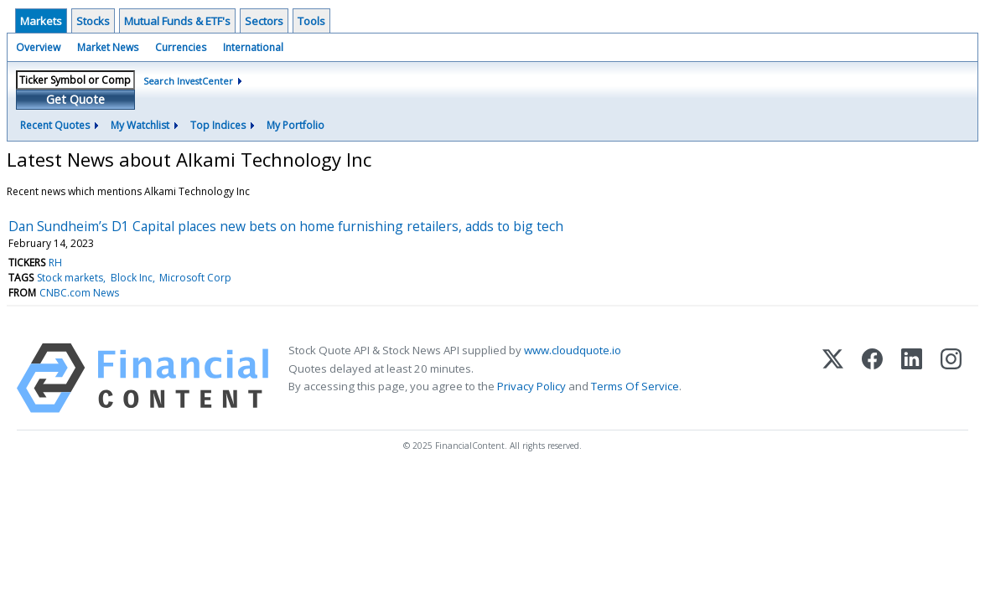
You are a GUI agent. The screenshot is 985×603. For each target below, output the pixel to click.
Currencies (180, 47)
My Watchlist (140, 125)
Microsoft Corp (195, 278)
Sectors (264, 20)
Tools (311, 20)
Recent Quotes (55, 125)
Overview (38, 47)
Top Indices (218, 125)
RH (55, 262)
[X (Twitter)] (833, 378)
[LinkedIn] (911, 378)
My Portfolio (295, 125)
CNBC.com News (79, 293)
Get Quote (75, 99)
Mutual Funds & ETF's (177, 20)
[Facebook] (872, 378)
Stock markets (70, 278)
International (253, 47)
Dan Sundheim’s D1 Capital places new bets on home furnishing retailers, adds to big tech (285, 226)
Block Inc (132, 278)
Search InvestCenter (188, 81)
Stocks (93, 20)
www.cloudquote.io (572, 350)
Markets (41, 20)
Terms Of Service (635, 386)
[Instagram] (951, 378)
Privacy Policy (531, 386)
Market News (107, 47)
